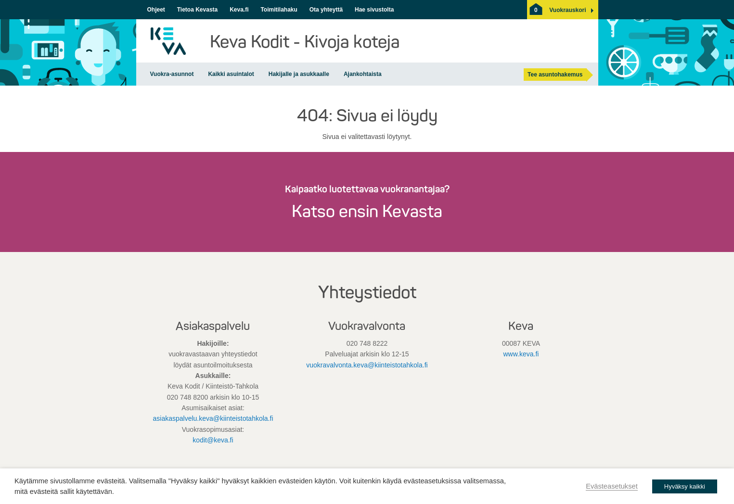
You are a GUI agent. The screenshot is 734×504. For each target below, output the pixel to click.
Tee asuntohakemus (555, 74)
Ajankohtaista (363, 74)
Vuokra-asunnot (172, 74)
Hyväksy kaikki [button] (684, 486)
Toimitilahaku (278, 9)
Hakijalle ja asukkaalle (299, 74)
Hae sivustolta (374, 9)
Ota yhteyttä (326, 9)
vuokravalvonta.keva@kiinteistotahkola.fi (366, 365)
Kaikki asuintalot (231, 74)
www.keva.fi (521, 354)
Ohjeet (156, 9)
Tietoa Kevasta (197, 9)
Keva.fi (239, 9)
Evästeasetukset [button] (612, 486)
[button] (567, 10)
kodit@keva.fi (213, 440)
